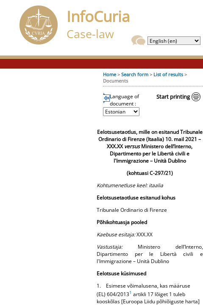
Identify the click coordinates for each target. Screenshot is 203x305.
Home (109, 74)
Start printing (173, 96)
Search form (134, 74)
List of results (168, 74)
